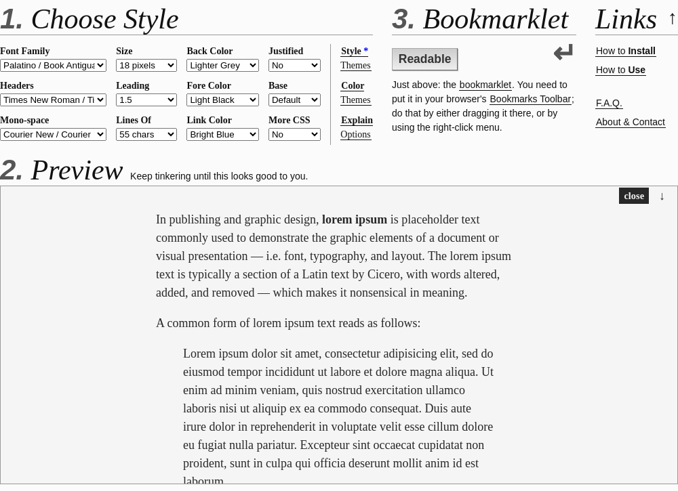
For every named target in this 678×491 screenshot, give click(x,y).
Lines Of (133, 120)
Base (277, 86)
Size (124, 51)
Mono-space (24, 120)
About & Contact (630, 121)
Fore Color (208, 86)
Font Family (25, 51)
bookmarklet (485, 84)
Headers (17, 86)
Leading (132, 86)
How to (626, 50)
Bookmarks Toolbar (531, 98)
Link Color (209, 120)
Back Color (209, 51)
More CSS (289, 120)
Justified (285, 51)
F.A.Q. (609, 103)
